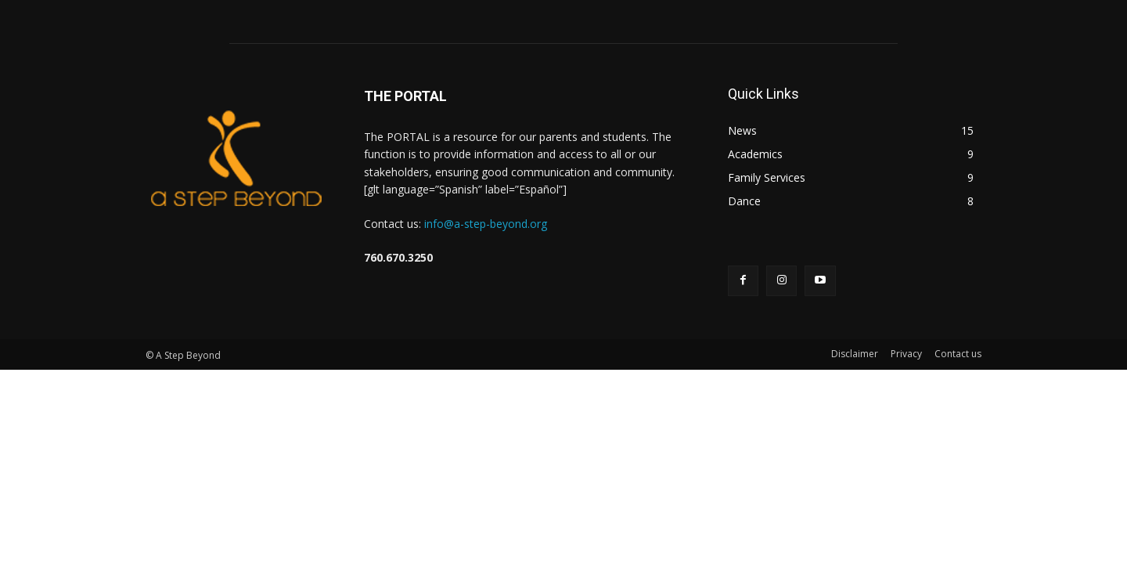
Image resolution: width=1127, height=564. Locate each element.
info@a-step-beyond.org (485, 223)
